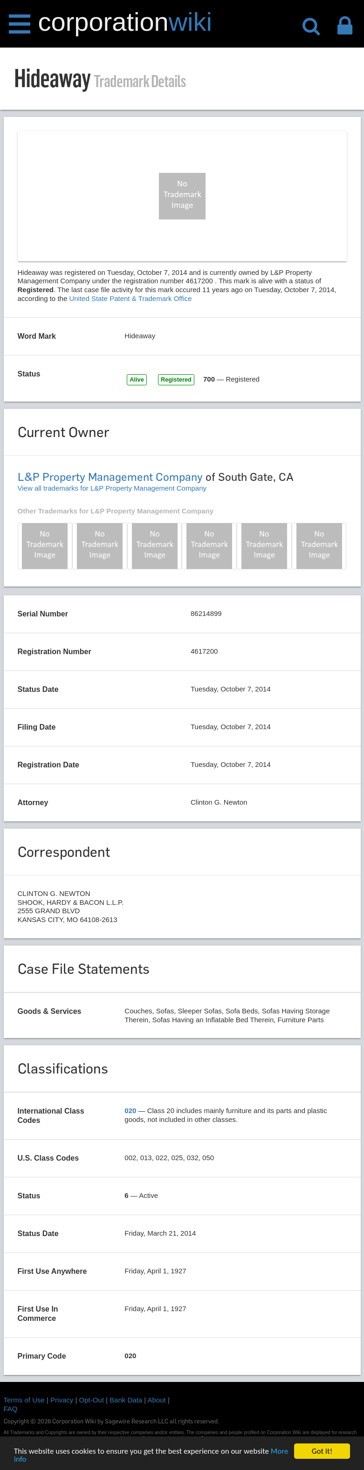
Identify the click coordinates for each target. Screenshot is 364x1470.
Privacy (61, 1400)
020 (130, 1110)
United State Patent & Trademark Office (130, 298)
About (157, 1400)
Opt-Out (91, 1400)
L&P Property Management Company (110, 477)
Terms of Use (24, 1400)
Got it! (322, 1451)
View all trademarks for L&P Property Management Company (112, 488)
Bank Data (126, 1400)
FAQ (11, 1409)
